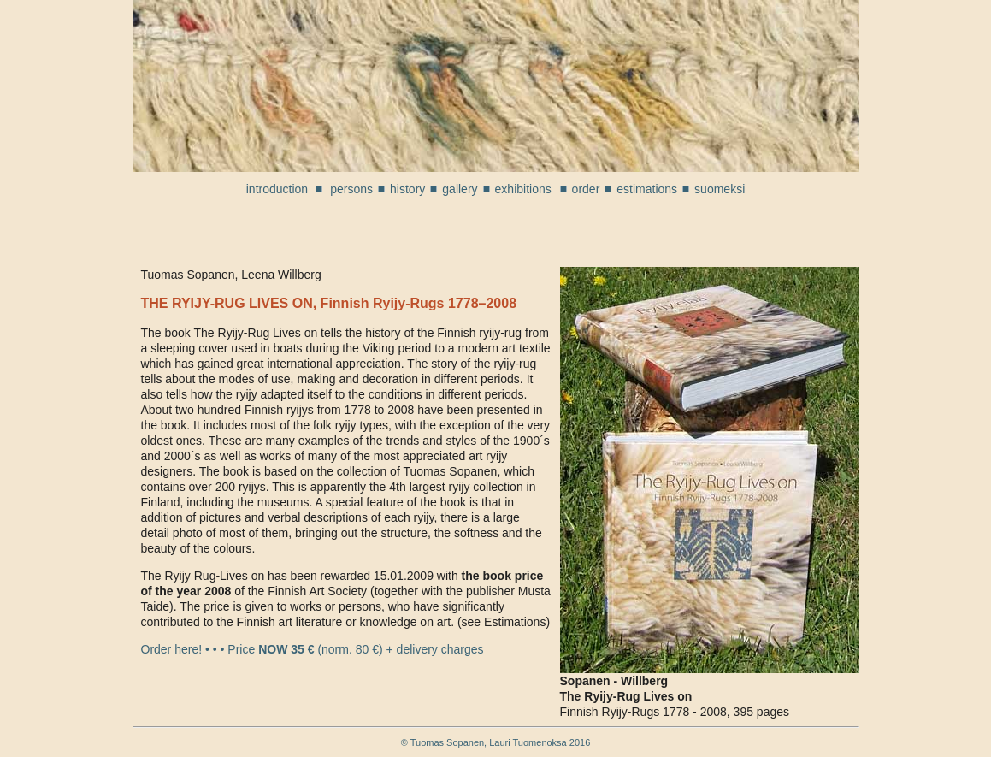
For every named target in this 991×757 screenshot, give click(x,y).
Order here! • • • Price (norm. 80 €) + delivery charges (312, 649)
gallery (459, 189)
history (407, 189)
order (586, 189)
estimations (646, 189)
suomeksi (719, 189)
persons (351, 189)
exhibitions (525, 189)
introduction (277, 189)
